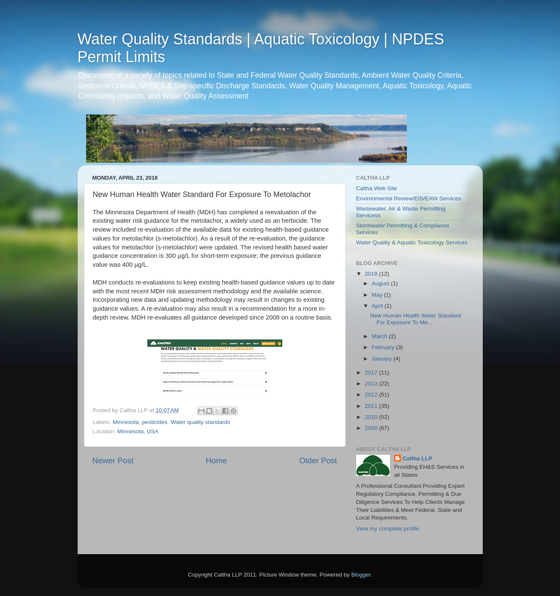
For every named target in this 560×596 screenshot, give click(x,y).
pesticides (155, 422)
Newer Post (113, 460)
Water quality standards (200, 422)
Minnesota (126, 422)
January (383, 358)
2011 (372, 406)
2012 (372, 394)
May (378, 295)
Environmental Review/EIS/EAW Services (408, 198)
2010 (372, 417)
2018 (372, 274)
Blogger (361, 574)
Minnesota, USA (138, 431)
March (380, 336)
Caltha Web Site (376, 188)
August (381, 283)
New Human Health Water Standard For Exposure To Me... (415, 318)
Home (216, 460)
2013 (372, 383)
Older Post (318, 460)
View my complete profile (387, 528)
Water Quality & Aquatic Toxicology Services (412, 242)
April (378, 306)
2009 (372, 428)
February (384, 347)
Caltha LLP (418, 458)
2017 (372, 372)
